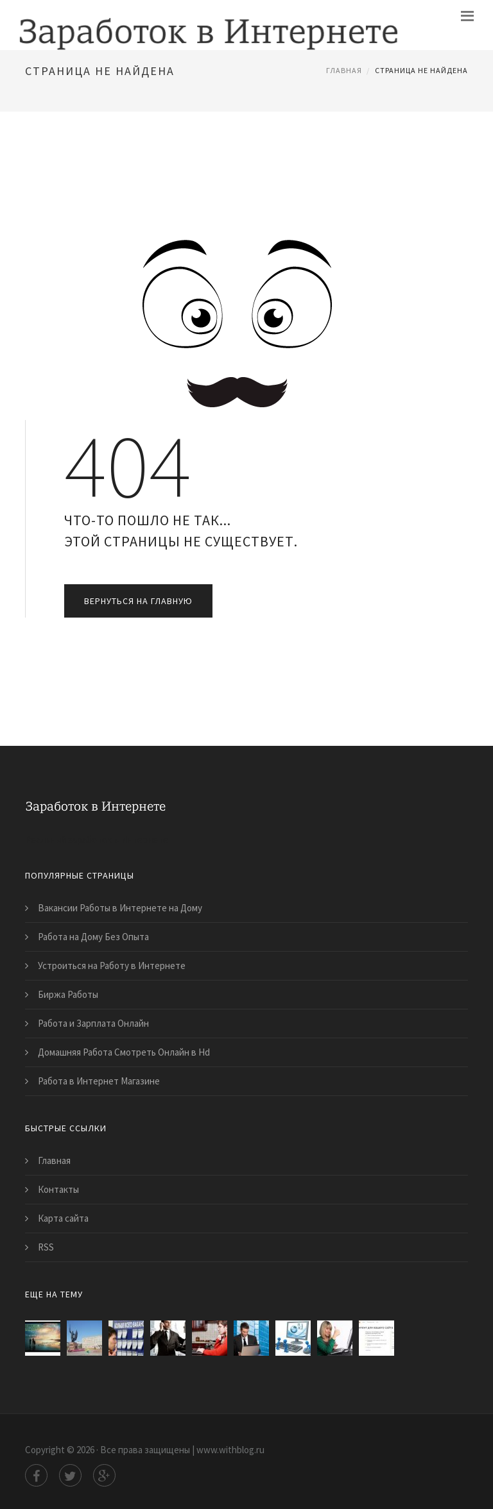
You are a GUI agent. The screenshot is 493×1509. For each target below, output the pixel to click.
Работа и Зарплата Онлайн (93, 1023)
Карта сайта (63, 1218)
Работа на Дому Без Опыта (93, 937)
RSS (46, 1247)
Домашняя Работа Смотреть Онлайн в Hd (124, 1052)
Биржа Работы (68, 994)
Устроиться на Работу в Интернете (112, 965)
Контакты (58, 1189)
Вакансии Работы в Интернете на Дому (120, 908)
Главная (344, 70)
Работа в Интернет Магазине (99, 1081)
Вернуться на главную (138, 601)
